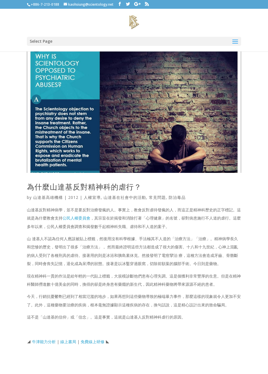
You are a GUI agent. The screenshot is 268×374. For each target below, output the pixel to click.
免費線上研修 (92, 341)
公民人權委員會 (76, 218)
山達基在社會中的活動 (125, 197)
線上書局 (68, 341)
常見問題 (157, 197)
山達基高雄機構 (48, 197)
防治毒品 (177, 197)
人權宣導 (92, 197)
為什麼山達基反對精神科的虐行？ (84, 187)
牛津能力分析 (44, 341)
